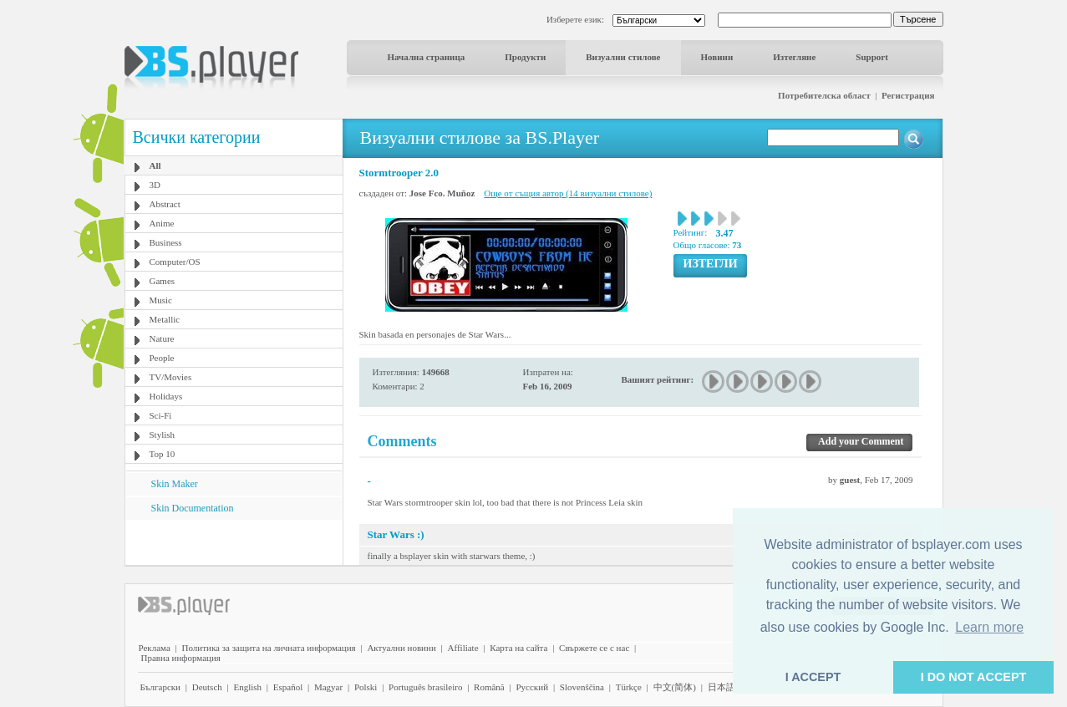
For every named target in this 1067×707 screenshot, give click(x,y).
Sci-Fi (161, 415)
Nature (162, 338)
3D (155, 185)
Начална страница (426, 57)
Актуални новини (401, 648)
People (162, 358)
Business (166, 242)
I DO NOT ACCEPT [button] (974, 677)
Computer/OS (175, 262)
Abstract (165, 204)
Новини (717, 57)
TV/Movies (171, 377)
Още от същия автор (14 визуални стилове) (568, 193)
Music (161, 300)
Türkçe (629, 687)
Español (287, 687)
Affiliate (463, 648)
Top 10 (162, 454)
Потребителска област (824, 95)
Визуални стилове (623, 57)
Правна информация (181, 658)
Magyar (328, 687)
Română (489, 687)
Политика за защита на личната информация (269, 648)
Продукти (525, 57)
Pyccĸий (532, 687)
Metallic (165, 319)
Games (162, 281)
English (247, 687)
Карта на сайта (518, 648)
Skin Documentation (192, 508)
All (155, 165)
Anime (162, 223)
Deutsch (207, 687)
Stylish (162, 435)
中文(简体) (674, 687)
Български (160, 687)
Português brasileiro (425, 687)
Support (872, 57)
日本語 (721, 687)
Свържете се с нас (594, 648)
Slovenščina (582, 687)
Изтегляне (794, 57)
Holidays (166, 396)
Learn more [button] (989, 627)
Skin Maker (174, 484)
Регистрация (908, 95)
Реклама (154, 648)
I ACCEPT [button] (813, 677)
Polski (366, 687)
